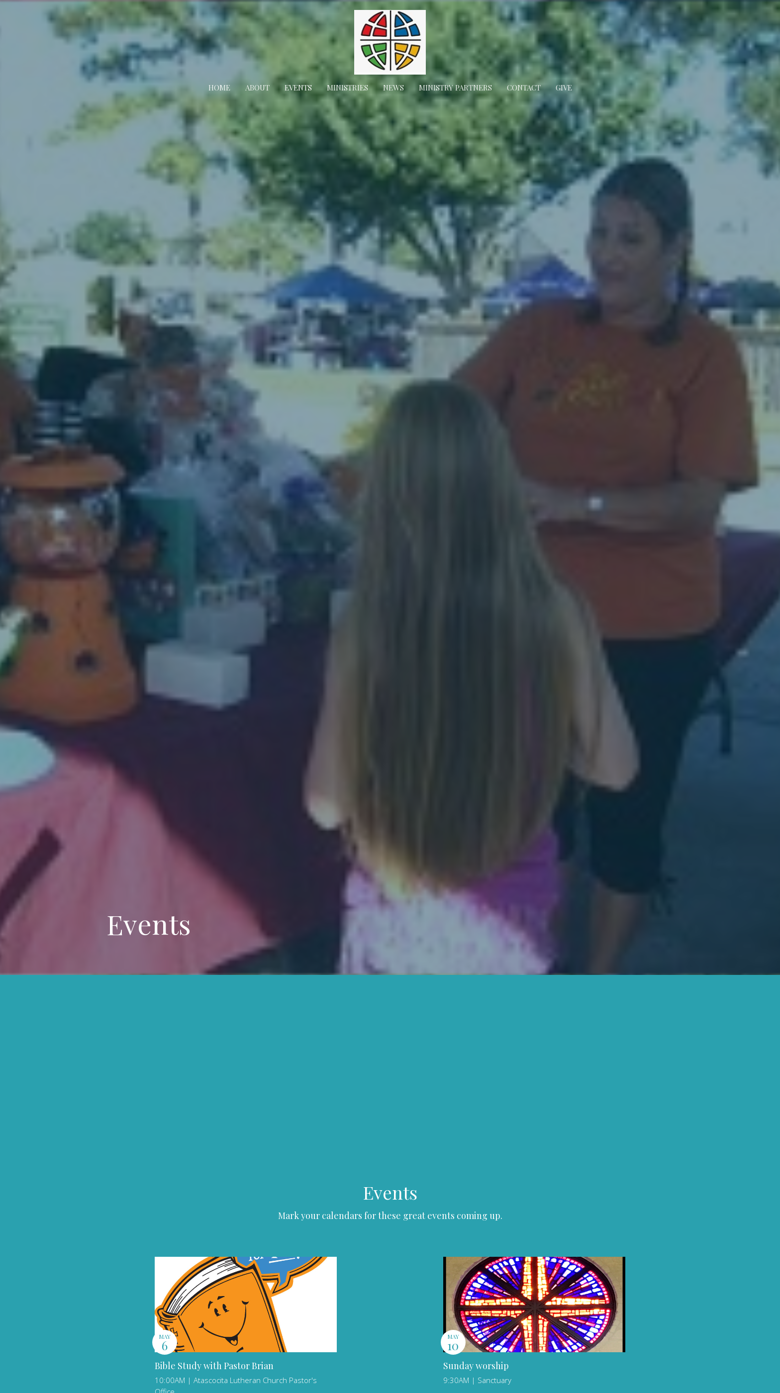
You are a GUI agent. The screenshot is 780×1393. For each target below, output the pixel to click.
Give (564, 87)
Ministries (347, 87)
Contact (524, 87)
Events (298, 87)
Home (219, 87)
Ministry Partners (455, 87)
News (393, 87)
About (257, 87)
